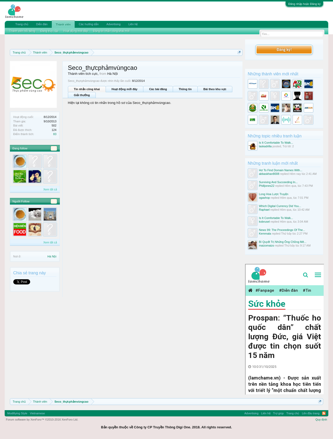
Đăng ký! (284, 49)
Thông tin (185, 89)
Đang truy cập (49, 30)
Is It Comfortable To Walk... (276, 142)
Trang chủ (21, 24)
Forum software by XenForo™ (42, 419)
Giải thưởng (82, 95)
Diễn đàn (42, 24)
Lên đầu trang (310, 413)
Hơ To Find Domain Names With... (280, 170)
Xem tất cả (50, 189)
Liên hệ (133, 24)
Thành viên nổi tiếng (22, 30)
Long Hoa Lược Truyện (273, 194)
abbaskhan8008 (269, 173)
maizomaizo (266, 245)
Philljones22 (266, 185)
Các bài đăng (158, 89)
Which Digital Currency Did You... (280, 206)
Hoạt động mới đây (124, 89)
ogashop (264, 197)
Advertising (113, 24)
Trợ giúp (278, 413)
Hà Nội (51, 256)
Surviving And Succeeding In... (278, 182)
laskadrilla (265, 146)
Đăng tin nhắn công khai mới (111, 30)
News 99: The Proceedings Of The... (282, 229)
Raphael (264, 209)
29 (53, 201)
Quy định (321, 419)
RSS (324, 413)
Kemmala (265, 233)
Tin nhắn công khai (87, 89)
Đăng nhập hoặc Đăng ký (304, 3)
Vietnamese (37, 413)
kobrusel (264, 221)
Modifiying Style (17, 413)
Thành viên (63, 24)
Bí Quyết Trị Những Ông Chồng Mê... (282, 241)
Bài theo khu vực (214, 89)
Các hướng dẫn (89, 24)
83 (54, 134)
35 (53, 148)
